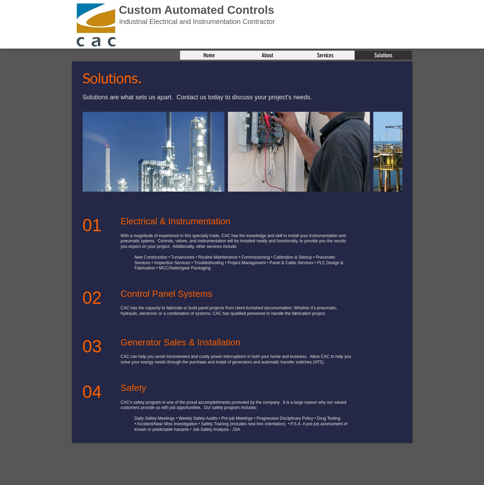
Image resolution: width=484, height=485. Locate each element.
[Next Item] (390, 152)
